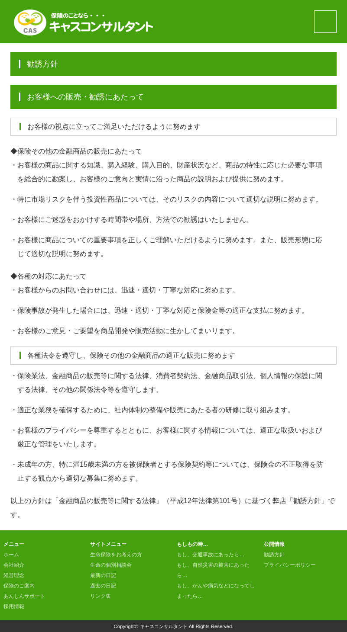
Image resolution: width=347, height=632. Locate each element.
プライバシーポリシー (290, 565)
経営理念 (13, 575)
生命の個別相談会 (111, 565)
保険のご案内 (19, 586)
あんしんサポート (24, 596)
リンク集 (100, 596)
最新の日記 (103, 575)
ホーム (11, 555)
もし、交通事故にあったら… (210, 555)
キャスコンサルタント (164, 626)
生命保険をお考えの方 (116, 555)
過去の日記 (103, 586)
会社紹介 (13, 565)
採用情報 (13, 606)
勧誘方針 (274, 555)
